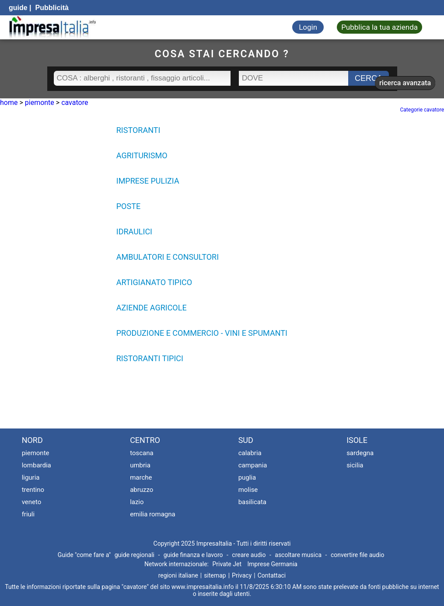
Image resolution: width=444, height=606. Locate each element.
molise (248, 490)
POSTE (128, 206)
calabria (250, 453)
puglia (247, 477)
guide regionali (134, 554)
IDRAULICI (134, 231)
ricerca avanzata (405, 83)
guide (18, 7)
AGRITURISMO (142, 155)
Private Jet (226, 564)
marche (141, 477)
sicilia (354, 465)
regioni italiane (178, 575)
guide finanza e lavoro (193, 554)
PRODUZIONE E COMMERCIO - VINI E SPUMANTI (201, 333)
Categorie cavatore (422, 110)
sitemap (215, 575)
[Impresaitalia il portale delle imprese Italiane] (52, 27)
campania (252, 465)
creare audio (249, 554)
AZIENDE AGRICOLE (151, 307)
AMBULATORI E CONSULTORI (167, 256)
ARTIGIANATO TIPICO (154, 282)
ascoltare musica (298, 554)
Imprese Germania (272, 564)
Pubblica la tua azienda (379, 27)
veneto (32, 502)
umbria (140, 465)
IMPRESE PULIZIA (147, 180)
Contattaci (272, 575)
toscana (142, 453)
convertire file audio (357, 554)
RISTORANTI (138, 130)
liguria (31, 477)
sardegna (360, 453)
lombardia (36, 465)
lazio (136, 502)
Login (308, 27)
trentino (33, 490)
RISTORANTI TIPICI (149, 358)
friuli (28, 514)
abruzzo (141, 490)
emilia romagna (152, 514)
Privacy (242, 575)
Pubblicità (51, 7)
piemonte (35, 453)
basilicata (252, 502)
